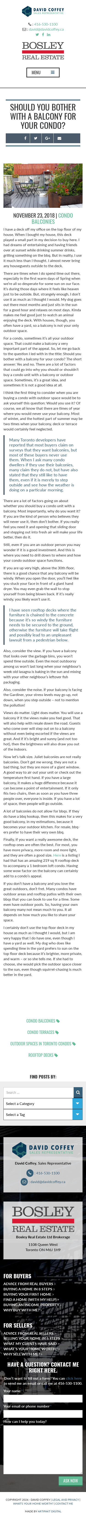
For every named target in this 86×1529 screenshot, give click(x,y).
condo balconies (40, 1021)
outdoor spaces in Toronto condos (40, 1044)
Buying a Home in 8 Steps (27, 1289)
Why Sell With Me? (21, 1354)
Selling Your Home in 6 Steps (31, 1338)
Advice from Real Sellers (28, 1333)
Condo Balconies (52, 218)
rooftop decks (40, 1055)
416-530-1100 (46, 24)
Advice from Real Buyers (28, 1283)
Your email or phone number (27, 1406)
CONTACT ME (64, 1503)
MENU (42, 73)
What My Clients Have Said (30, 1343)
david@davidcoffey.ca (46, 29)
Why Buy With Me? (21, 1310)
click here (74, 1378)
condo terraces (40, 1032)
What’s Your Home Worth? (30, 1349)
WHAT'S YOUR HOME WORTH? (33, 1503)
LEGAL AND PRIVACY (65, 1499)
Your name (13, 1391)
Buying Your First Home (27, 1294)
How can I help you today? (25, 1421)
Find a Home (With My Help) (29, 1299)
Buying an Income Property (31, 1304)
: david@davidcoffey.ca (43, 1181)
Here (57, 855)
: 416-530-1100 (43, 1173)
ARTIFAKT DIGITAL (49, 1511)
